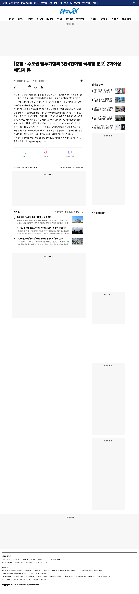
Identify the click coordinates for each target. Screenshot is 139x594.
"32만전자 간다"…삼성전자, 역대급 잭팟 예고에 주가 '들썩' (104, 128)
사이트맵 (37, 570)
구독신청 (14, 559)
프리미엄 (87, 3)
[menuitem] (15, 87)
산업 (55, 3)
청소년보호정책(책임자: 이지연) (92, 570)
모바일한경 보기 (78, 167)
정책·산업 (39, 19)
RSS (53, 570)
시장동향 (30, 19)
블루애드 (41, 559)
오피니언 (44, 3)
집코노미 (36, 3)
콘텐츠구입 (18, 570)
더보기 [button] (95, 3)
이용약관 (61, 570)
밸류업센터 (104, 19)
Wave (66, 3)
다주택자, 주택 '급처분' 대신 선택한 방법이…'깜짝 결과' (40, 238)
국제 (60, 3)
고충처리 (23, 559)
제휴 (12, 570)
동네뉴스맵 (80, 19)
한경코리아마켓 (14, 3)
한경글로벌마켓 (26, 3)
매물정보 (115, 19)
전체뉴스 (11, 19)
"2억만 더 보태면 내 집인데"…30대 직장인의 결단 (103, 117)
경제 (50, 3)
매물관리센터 (126, 19)
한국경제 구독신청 (65, 167)
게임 (70, 3)
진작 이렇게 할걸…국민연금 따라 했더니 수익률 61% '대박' (104, 110)
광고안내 (32, 559)
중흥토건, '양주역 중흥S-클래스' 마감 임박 (34, 217)
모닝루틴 (77, 3)
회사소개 (5, 559)
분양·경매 (49, 19)
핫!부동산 (69, 19)
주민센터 (94, 19)
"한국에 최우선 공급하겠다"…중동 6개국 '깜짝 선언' (103, 92)
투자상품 (59, 19)
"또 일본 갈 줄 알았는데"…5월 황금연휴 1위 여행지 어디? (104, 101)
